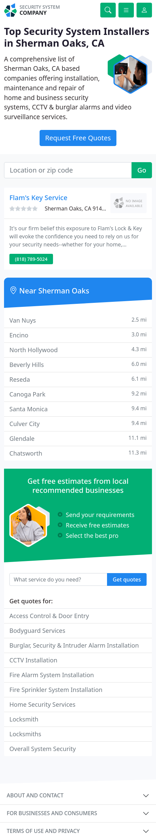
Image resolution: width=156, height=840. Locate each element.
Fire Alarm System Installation (51, 675)
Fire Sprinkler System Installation (55, 690)
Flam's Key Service (38, 197)
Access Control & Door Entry (49, 616)
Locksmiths (25, 734)
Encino (78, 335)
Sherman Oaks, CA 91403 (76, 208)
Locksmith (23, 719)
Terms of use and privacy (43, 831)
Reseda (78, 379)
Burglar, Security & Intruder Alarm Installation (74, 645)
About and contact (35, 795)
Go (141, 170)
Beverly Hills (78, 364)
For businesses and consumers (52, 813)
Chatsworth (78, 453)
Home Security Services (42, 704)
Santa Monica (78, 409)
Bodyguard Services (37, 630)
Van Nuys (78, 320)
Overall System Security (42, 749)
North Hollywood (78, 349)
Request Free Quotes (78, 137)
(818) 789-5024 (31, 259)
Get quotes (127, 579)
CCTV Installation (33, 660)
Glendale (78, 438)
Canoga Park (78, 394)
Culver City (78, 423)
